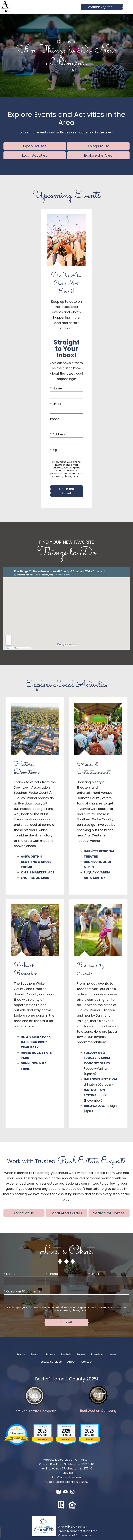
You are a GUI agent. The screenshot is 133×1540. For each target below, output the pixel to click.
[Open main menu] (127, 7)
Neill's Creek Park (36, 1037)
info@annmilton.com (66, 1477)
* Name (56, 388)
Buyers (50, 1354)
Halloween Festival (101, 1079)
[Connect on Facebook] (58, 1493)
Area (112, 1354)
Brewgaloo (94, 1106)
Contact (86, 1362)
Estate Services (51, 1362)
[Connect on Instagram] (72, 1493)
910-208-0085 (66, 1473)
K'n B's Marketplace (37, 872)
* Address (57, 434)
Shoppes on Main (35, 878)
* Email (55, 404)
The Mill (27, 867)
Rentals (66, 1354)
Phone (55, 419)
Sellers (81, 1354)
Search (36, 1354)
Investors (97, 1354)
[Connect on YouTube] (65, 1493)
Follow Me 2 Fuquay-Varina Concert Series (97, 1058)
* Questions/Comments (22, 1291)
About (71, 1362)
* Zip (53, 450)
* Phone (52, 1274)
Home (21, 1354)
